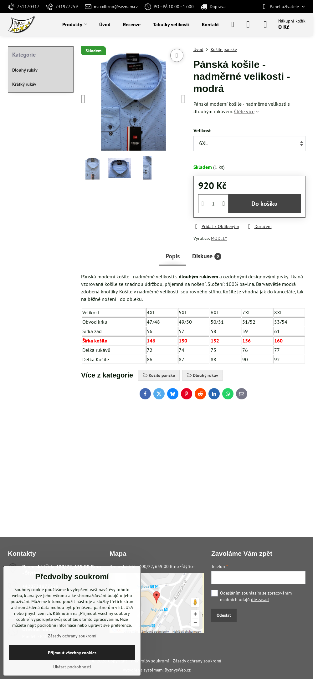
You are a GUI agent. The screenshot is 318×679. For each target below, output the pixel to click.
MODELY (219, 238)
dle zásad (260, 599)
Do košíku (264, 204)
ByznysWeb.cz (178, 670)
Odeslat (224, 615)
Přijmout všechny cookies (72, 653)
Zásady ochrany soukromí (197, 661)
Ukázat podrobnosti (72, 667)
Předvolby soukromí (150, 661)
